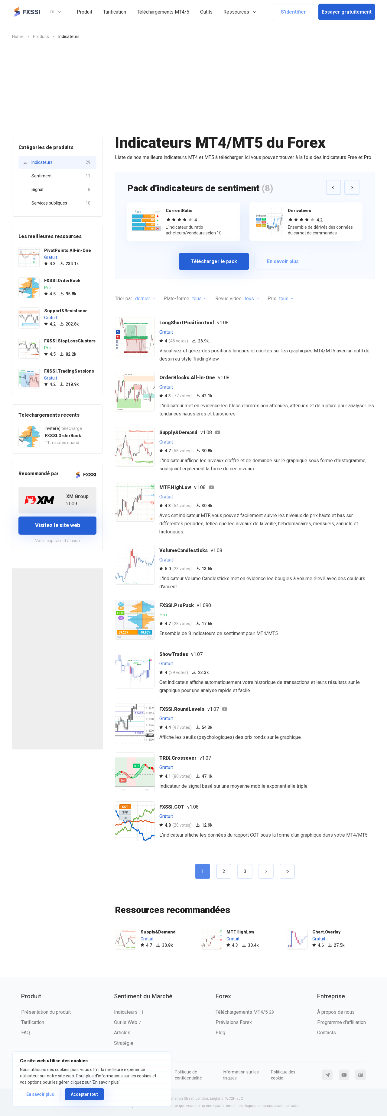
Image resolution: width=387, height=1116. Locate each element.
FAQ (25, 1032)
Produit (84, 12)
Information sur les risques (241, 1075)
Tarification (114, 12)
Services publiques (60, 203)
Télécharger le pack (214, 261)
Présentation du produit (46, 1012)
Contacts (326, 1032)
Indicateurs (60, 162)
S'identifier (293, 12)
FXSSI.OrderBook (63, 435)
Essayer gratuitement (347, 12)
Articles (122, 1032)
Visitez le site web (57, 525)
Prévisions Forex (234, 1022)
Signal (60, 190)
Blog (220, 1032)
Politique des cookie (283, 1075)
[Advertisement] (193, 91)
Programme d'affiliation (341, 1022)
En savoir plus (40, 1094)
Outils (206, 12)
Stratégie (123, 1043)
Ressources (236, 12)
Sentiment (60, 176)
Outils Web (127, 1022)
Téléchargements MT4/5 (163, 12)
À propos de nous (336, 1012)
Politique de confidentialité (188, 1075)
